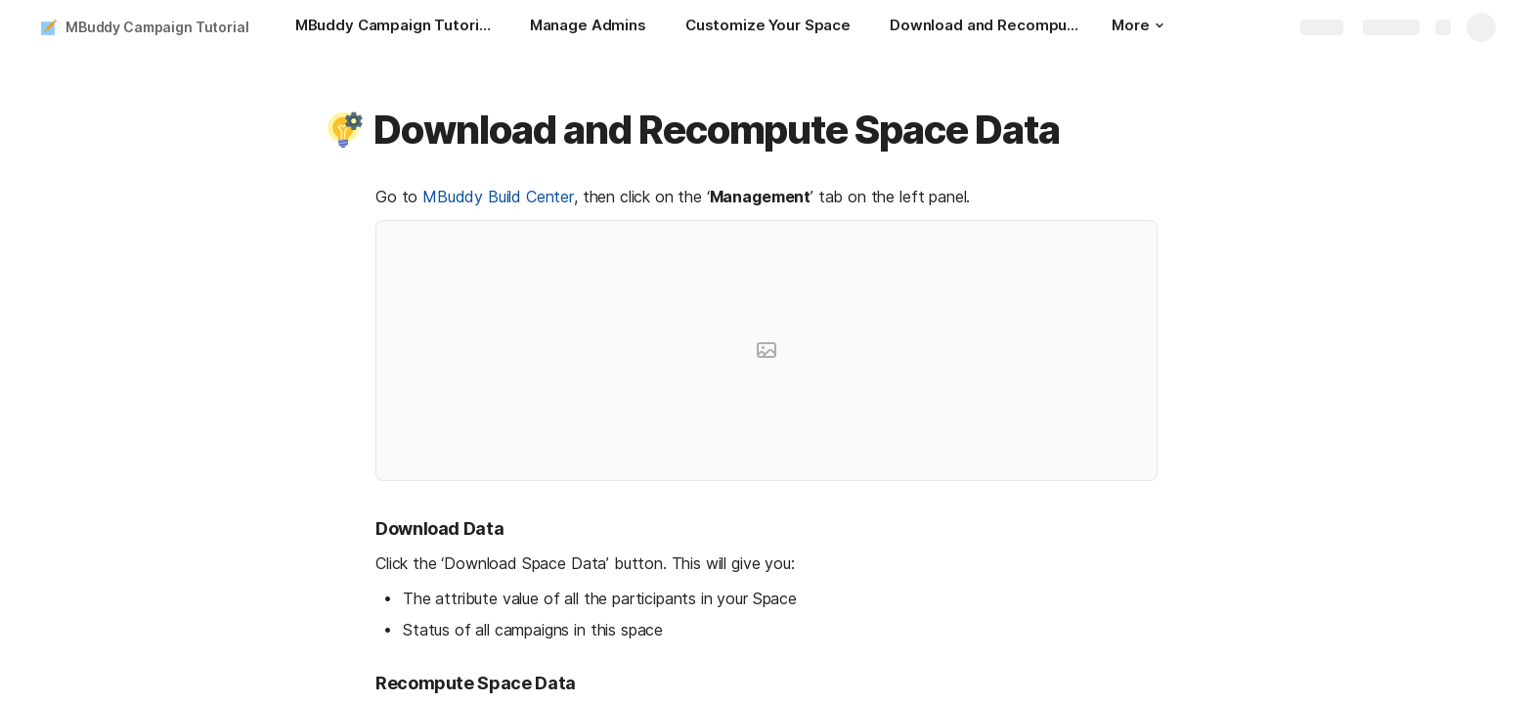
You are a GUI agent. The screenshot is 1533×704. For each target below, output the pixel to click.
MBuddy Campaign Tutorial (157, 27)
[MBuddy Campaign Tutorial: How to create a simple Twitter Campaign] (393, 27)
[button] (343, 130)
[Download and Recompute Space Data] (987, 27)
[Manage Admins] (588, 27)
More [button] (1137, 25)
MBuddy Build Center (498, 196)
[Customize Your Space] (768, 27)
